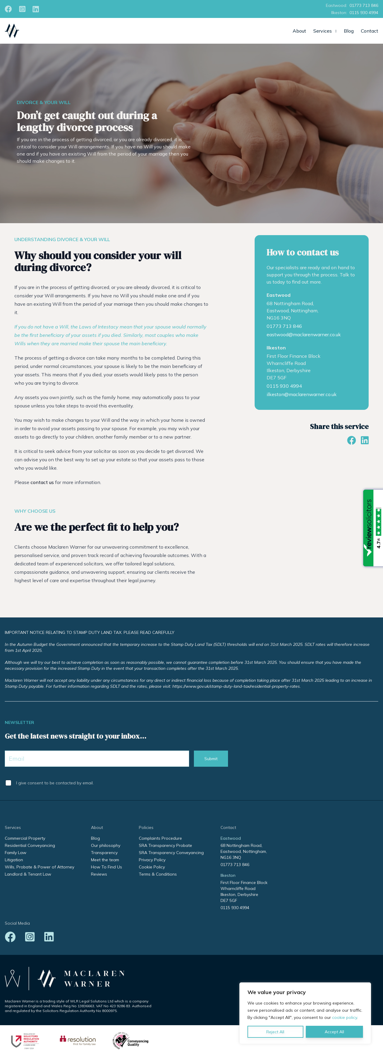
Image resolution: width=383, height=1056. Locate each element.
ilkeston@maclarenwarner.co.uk (302, 394)
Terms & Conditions (158, 874)
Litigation (14, 859)
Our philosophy (105, 845)
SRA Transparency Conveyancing (171, 852)
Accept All (334, 1031)
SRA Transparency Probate (165, 845)
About (299, 31)
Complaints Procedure (160, 838)
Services (322, 31)
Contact (369, 31)
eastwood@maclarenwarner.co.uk (304, 334)
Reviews (99, 874)
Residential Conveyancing (30, 845)
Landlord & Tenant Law (28, 874)
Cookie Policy (152, 867)
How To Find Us (106, 867)
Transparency (104, 852)
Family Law (15, 852)
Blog (349, 31)
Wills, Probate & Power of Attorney (39, 867)
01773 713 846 (363, 5)
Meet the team (105, 859)
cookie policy (344, 1017)
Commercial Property (25, 838)
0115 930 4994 (363, 12)
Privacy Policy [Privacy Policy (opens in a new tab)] (152, 859)
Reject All (275, 1031)
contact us (42, 482)
